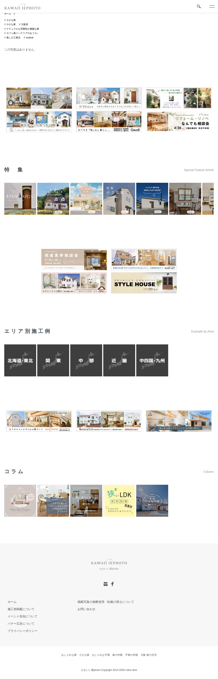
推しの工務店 (14, 37)
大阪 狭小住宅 (148, 655)
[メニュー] (211, 6)
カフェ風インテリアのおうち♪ (23, 33)
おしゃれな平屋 (101, 655)
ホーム (8, 13)
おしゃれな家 (69, 655)
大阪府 (26, 24)
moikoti (31, 37)
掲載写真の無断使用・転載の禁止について (102, 602)
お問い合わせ (83, 609)
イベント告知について (19, 616)
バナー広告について (17, 623)
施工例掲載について (17, 609)
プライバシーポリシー (19, 631)
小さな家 (11, 20)
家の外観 (117, 655)
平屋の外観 (131, 655)
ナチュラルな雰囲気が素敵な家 (24, 29)
